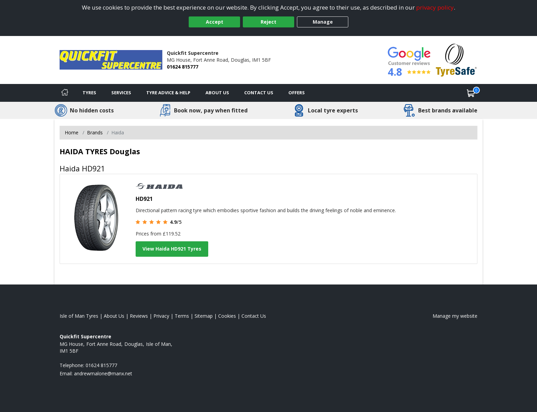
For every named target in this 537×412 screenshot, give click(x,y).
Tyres (89, 92)
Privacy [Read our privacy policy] (161, 316)
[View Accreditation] (456, 59)
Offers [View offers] (296, 92)
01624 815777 (182, 66)
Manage (323, 22)
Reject (268, 22)
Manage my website (455, 316)
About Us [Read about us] (114, 316)
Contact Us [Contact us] (258, 92)
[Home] (64, 93)
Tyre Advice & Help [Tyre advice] (168, 92)
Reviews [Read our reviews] (139, 316)
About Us (217, 92)
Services (121, 92)
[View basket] (471, 93)
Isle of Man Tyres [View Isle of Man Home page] (79, 316)
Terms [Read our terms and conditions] (182, 316)
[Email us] (103, 373)
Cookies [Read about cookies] (227, 316)
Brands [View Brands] (95, 132)
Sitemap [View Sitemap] (204, 316)
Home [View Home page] (71, 132)
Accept (214, 22)
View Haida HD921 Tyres (171, 248)
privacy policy (435, 7)
